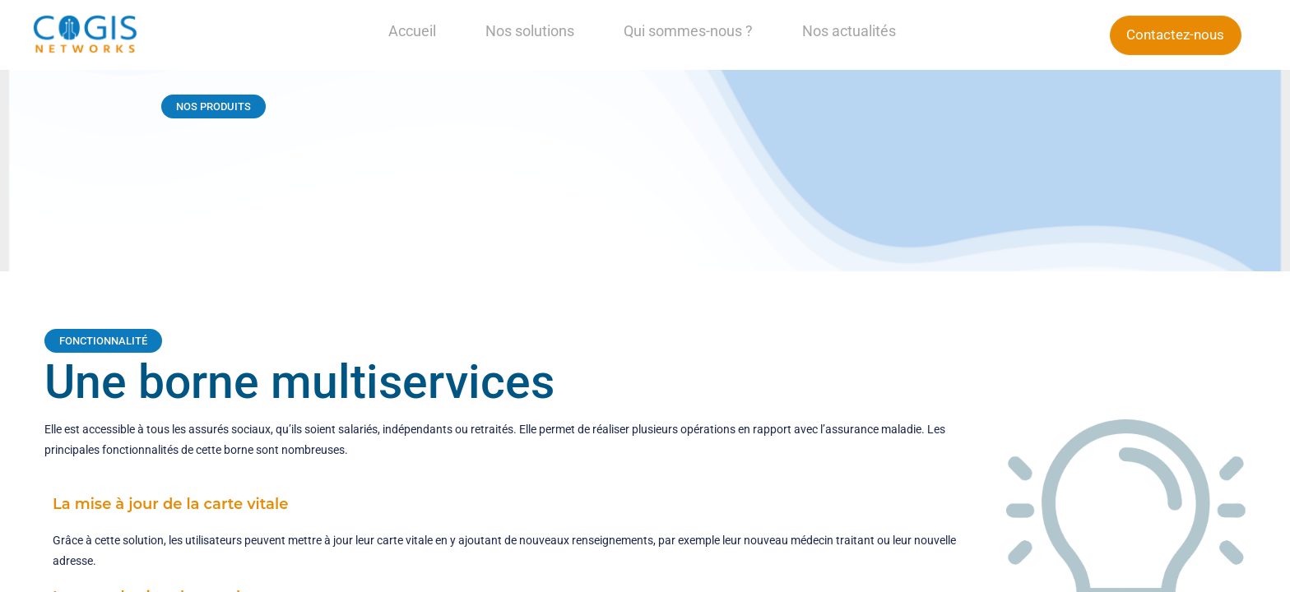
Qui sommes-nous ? (688, 30)
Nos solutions (529, 30)
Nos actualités (849, 30)
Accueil (412, 30)
